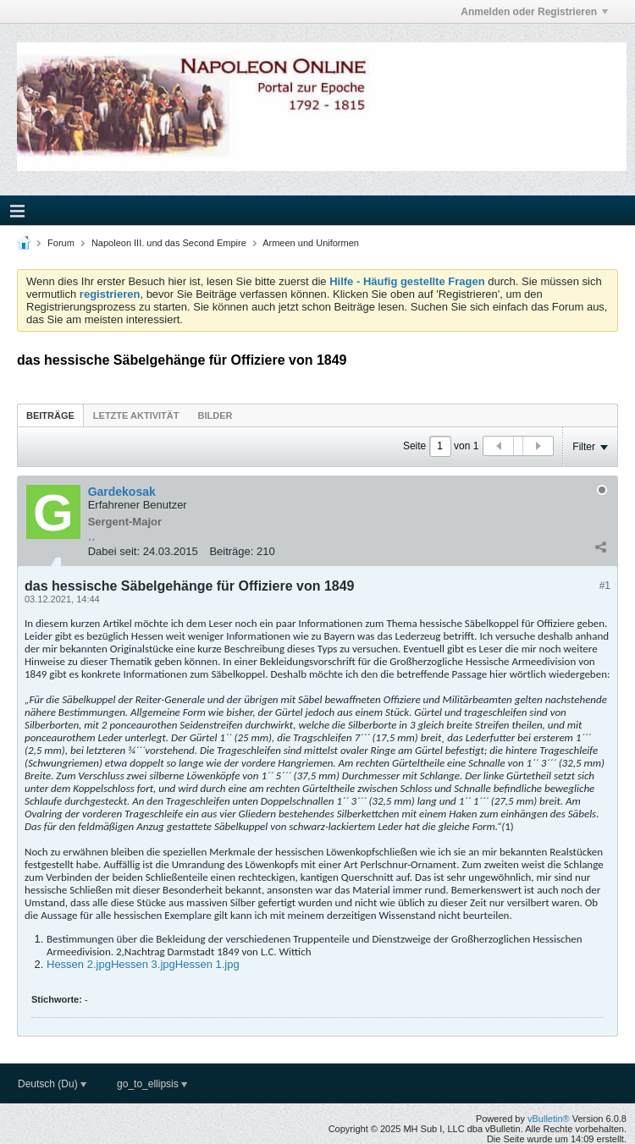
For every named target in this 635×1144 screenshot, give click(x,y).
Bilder (214, 415)
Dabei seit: (114, 551)
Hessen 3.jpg (143, 964)
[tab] (50, 415)
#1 (604, 585)
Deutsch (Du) (52, 1084)
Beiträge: (231, 551)
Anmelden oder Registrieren (534, 12)
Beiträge (50, 415)
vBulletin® (548, 1119)
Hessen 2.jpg (79, 964)
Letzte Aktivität (136, 415)
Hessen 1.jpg (207, 964)
